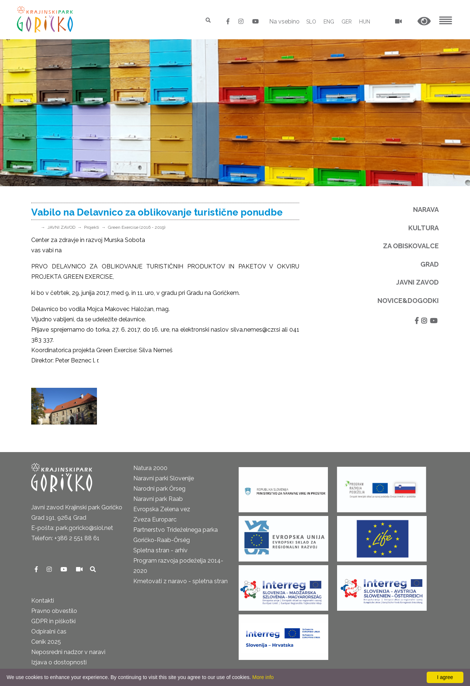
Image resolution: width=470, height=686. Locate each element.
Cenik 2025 (46, 641)
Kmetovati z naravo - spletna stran (180, 581)
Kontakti (42, 600)
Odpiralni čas (48, 631)
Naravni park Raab (158, 498)
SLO (311, 22)
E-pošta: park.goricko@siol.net (72, 527)
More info (263, 677)
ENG (328, 22)
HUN (364, 22)
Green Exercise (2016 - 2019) (136, 227)
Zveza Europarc (155, 519)
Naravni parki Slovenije (163, 478)
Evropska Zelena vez (161, 509)
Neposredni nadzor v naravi (68, 652)
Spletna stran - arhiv (160, 550)
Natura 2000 (150, 468)
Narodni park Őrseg (159, 488)
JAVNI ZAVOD (61, 227)
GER (346, 22)
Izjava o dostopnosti (59, 662)
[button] (424, 21)
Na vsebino (284, 21)
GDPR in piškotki (53, 621)
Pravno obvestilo (54, 610)
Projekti (91, 227)
